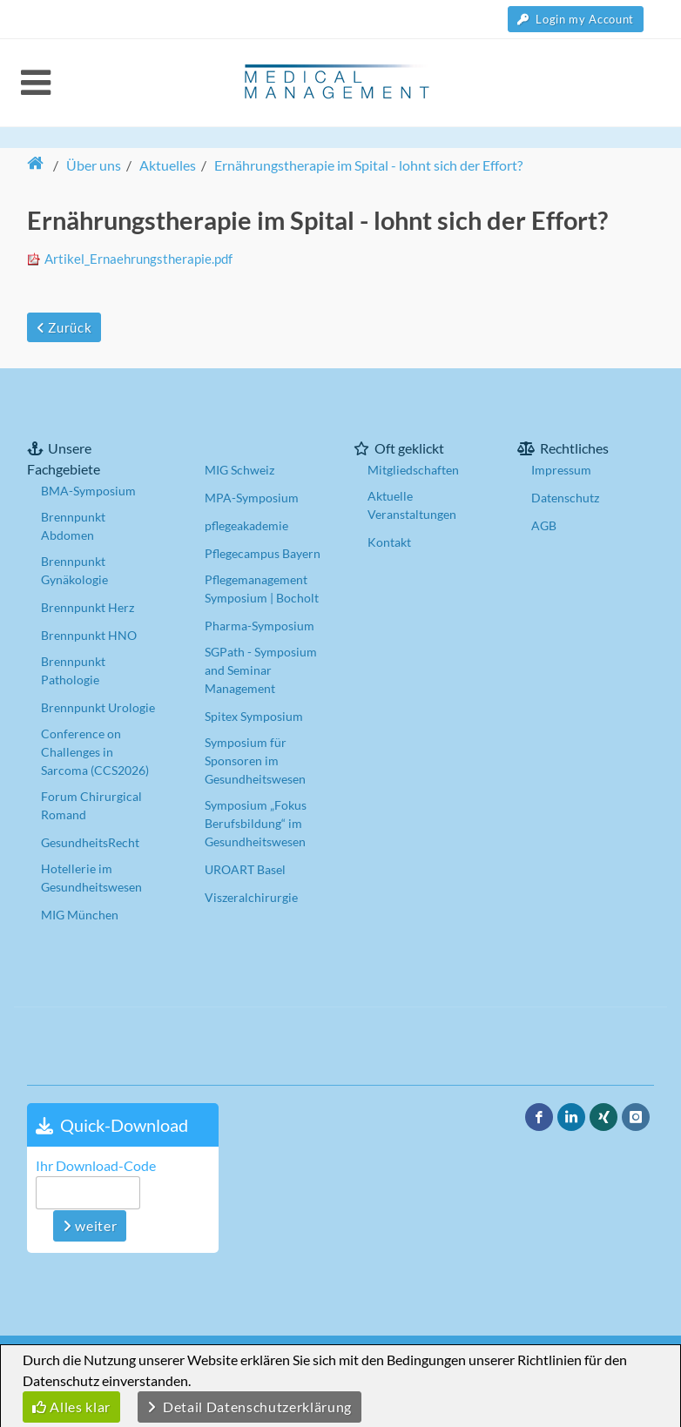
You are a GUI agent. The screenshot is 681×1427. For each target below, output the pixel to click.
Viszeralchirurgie (251, 897)
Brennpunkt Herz (87, 607)
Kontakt (389, 542)
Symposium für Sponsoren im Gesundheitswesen (255, 760)
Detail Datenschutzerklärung (249, 1406)
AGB (543, 525)
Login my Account (575, 19)
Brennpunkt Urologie (98, 707)
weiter (90, 1225)
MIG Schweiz (239, 469)
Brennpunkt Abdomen (73, 525)
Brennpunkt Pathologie (73, 670)
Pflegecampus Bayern (262, 553)
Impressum (561, 469)
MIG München (79, 914)
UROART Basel (245, 869)
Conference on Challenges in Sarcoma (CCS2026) (95, 751)
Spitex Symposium (254, 716)
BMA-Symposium (88, 490)
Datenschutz (565, 497)
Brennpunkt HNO (89, 635)
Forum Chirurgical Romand (91, 805)
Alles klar (71, 1406)
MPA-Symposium (252, 497)
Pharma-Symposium (259, 625)
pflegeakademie (246, 525)
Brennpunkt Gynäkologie (74, 570)
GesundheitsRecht (90, 842)
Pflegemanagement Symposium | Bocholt (262, 588)
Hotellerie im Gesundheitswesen (91, 877)
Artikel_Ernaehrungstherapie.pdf (138, 258)
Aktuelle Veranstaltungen (411, 505)
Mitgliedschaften (413, 469)
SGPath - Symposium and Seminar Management (261, 670)
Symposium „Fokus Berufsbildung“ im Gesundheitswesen (256, 823)
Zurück (64, 327)
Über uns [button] (93, 165)
